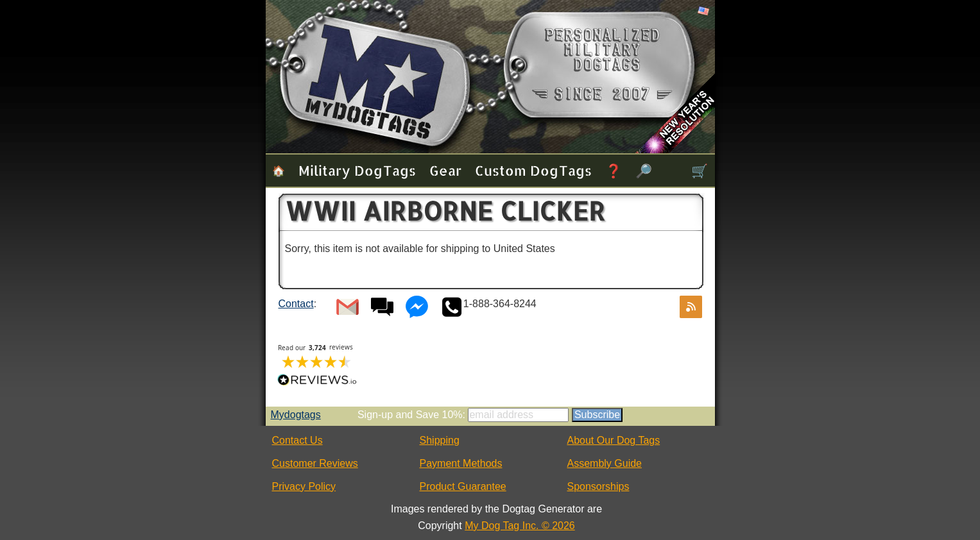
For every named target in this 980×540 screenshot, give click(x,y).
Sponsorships (598, 486)
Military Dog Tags (357, 170)
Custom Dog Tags (533, 170)
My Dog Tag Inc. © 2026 (520, 525)
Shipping (440, 440)
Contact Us (297, 440)
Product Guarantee (463, 486)
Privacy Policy (304, 486)
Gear (445, 170)
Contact (296, 303)
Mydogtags (296, 414)
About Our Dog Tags (613, 440)
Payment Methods (461, 463)
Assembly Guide (604, 463)
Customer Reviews (315, 463)
